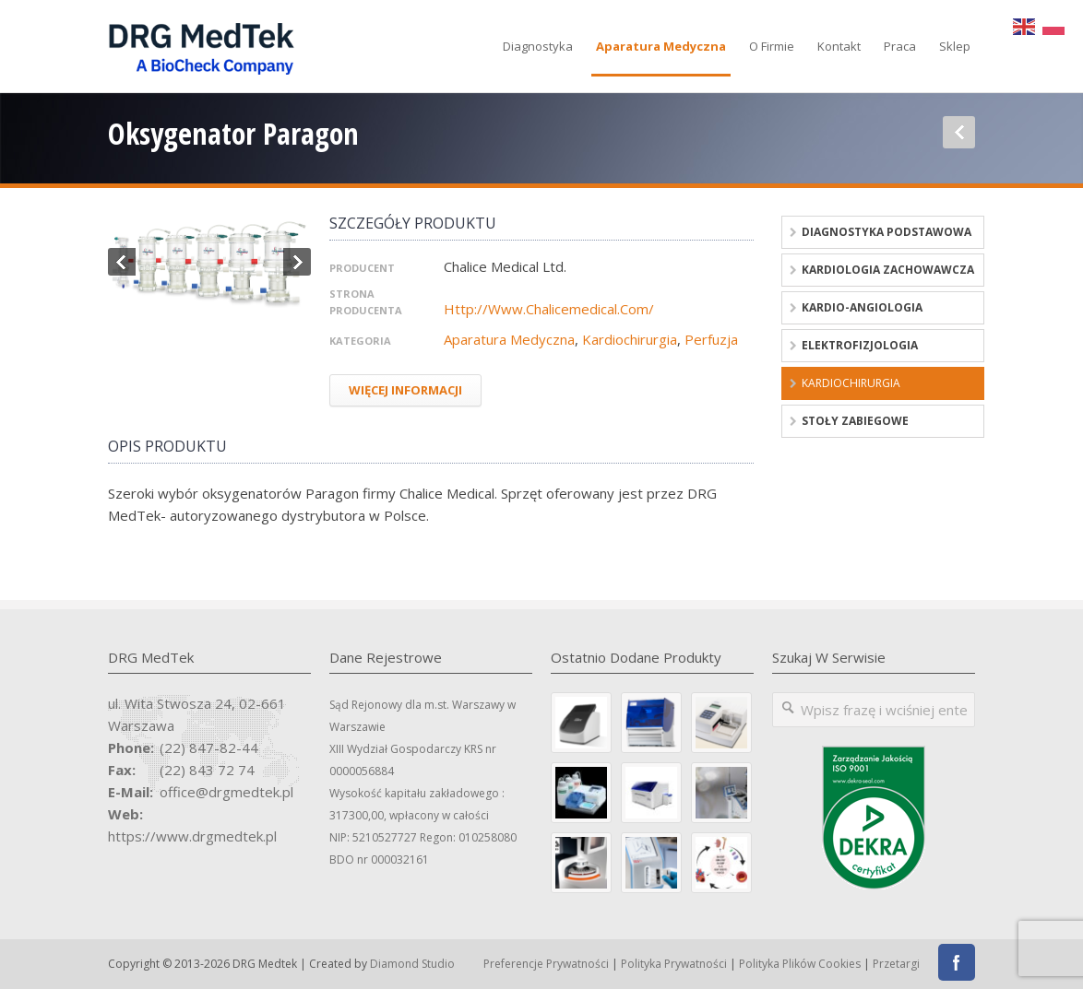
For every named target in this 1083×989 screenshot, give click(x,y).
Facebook (956, 962)
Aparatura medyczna (661, 46)
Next (297, 262)
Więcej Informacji (405, 390)
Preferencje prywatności (546, 963)
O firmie (771, 46)
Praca (900, 46)
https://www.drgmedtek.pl (192, 836)
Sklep (954, 46)
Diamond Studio (412, 963)
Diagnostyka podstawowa (886, 232)
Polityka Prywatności (674, 963)
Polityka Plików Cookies (800, 963)
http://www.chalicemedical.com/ (549, 309)
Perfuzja (711, 339)
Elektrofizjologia (860, 345)
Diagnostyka (538, 46)
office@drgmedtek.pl (226, 792)
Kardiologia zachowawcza (888, 269)
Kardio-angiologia (862, 307)
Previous (122, 262)
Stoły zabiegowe (855, 421)
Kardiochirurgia (629, 339)
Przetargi (896, 963)
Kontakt (839, 46)
